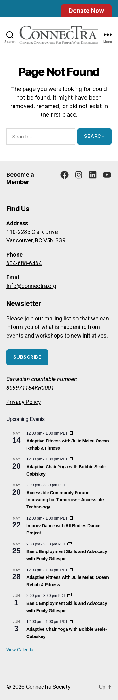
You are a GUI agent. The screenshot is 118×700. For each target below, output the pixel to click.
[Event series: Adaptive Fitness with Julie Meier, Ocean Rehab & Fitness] (72, 433)
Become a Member (20, 178)
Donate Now (86, 11)
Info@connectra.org (31, 286)
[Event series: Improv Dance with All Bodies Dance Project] (72, 518)
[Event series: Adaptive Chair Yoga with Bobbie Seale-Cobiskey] (72, 459)
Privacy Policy (23, 402)
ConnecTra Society (48, 687)
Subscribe (27, 357)
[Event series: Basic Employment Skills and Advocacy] (69, 544)
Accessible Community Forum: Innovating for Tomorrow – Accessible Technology (65, 499)
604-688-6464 (24, 263)
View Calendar (20, 649)
